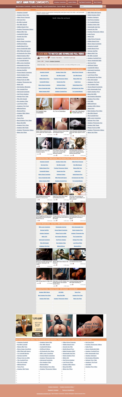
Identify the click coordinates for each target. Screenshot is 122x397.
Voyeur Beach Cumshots (24, 72)
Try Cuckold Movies (23, 60)
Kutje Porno (20, 39)
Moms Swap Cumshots (24, 41)
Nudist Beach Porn (22, 46)
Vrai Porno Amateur (23, 94)
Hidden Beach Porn (23, 27)
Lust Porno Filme (22, 103)
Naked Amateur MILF (23, 55)
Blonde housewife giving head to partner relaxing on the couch (44, 263)
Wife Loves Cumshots (23, 63)
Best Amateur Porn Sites (24, 120)
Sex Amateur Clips (22, 101)
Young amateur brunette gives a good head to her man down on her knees (61, 217)
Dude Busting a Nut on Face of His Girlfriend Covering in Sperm (77, 217)
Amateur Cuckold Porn (24, 58)
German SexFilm (22, 70)
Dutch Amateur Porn (23, 75)
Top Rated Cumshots (85, 2)
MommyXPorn (21, 111)
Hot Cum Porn (21, 20)
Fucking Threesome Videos (25, 29)
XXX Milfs (20, 115)
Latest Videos (72, 2)
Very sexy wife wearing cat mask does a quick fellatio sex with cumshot (77, 198)
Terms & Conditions (68, 390)
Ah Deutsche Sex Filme (24, 53)
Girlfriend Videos (22, 43)
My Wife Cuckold (22, 22)
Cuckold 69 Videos (22, 34)
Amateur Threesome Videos (25, 130)
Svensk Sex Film (22, 36)
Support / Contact (53, 390)
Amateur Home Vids (23, 15)
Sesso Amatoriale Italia (24, 48)
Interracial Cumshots (23, 91)
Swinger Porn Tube (22, 96)
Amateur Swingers (22, 77)
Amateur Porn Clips (23, 125)
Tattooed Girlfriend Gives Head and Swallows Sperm (61, 132)
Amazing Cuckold (22, 12)
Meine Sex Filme (22, 132)
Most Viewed (97, 2)
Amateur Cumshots (60, 2)
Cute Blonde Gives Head (75, 261)
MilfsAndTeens (21, 108)
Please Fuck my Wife (23, 79)
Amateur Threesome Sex (24, 82)
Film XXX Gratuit (22, 99)
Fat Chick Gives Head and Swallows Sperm (42, 151)
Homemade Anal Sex (23, 65)
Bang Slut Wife (21, 123)
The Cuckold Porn (22, 89)
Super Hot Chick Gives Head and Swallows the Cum (60, 197)
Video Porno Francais (23, 17)
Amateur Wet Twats (23, 127)
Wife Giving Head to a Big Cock (44, 281)
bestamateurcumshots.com (44, 393)
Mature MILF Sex (22, 31)
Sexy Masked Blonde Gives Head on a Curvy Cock (43, 197)
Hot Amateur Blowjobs (23, 87)
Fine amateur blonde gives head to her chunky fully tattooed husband (59, 152)
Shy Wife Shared (22, 24)
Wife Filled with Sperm (23, 51)
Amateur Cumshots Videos (67, 387)
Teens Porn (20, 118)
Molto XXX (20, 84)
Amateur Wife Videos (23, 113)
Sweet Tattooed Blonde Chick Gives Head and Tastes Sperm (44, 132)
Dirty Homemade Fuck (23, 67)
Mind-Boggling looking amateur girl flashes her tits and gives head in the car (44, 217)
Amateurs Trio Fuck (23, 106)
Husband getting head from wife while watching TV (76, 282)
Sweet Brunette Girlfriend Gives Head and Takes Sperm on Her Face (77, 132)
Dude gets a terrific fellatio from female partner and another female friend (61, 282)
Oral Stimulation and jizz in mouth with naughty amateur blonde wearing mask (76, 152)
